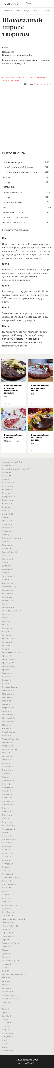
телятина (8, 922)
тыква (6, 957)
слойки (7, 881)
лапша (7, 680)
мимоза (7, 711)
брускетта (8, 483)
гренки (7, 549)
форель (7, 988)
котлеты (7, 646)
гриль (6, 556)
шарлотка (8, 1030)
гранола (7, 545)
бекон (6, 472)
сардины (7, 850)
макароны (8, 691)
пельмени (8, 781)
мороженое (9, 722)
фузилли (7, 1002)
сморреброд (9, 884)
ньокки (6, 736)
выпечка (35, 77)
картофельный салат (13, 611)
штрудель (8, 1037)
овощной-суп (10, 739)
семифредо (8, 864)
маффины (8, 708)
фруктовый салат (11, 999)
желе (6, 573)
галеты (6, 517)
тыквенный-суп (10, 961)
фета (6, 978)
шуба (6, 1040)
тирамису (8, 933)
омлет (6, 763)
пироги (7, 798)
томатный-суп (10, 936)
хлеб (6, 1009)
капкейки (7, 594)
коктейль (8, 635)
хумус (6, 1012)
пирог (43, 77)
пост (6, 819)
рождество (9, 829)
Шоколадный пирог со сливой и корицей (40, 437)
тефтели (7, 929)
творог (6, 81)
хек (5, 1006)
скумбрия (8, 874)
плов (5, 808)
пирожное (8, 805)
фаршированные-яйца (14, 974)
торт (5, 940)
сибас (6, 867)
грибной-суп (9, 552)
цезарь (6, 1016)
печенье (8, 787)
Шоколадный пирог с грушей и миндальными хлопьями (13, 389)
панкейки (8, 770)
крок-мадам (9, 666)
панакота (8, 767)
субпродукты (10, 905)
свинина (8, 853)
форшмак (8, 992)
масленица (9, 697)
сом (5, 891)
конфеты (7, 642)
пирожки (8, 801)
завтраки (7, 11)
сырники (7, 916)
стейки (7, 902)
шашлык (7, 1033)
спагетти (8, 898)
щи (5, 1047)
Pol (34, 1063)
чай (5, 1019)
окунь (6, 753)
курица (7, 673)
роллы (7, 832)
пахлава (7, 774)
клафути (7, 628)
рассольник (9, 826)
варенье (7, 504)
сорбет (6, 895)
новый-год (9, 732)
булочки (7, 490)
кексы (6, 618)
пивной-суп (9, 791)
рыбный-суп (9, 839)
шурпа (6, 1044)
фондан (7, 985)
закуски (47, 11)
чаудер (6, 1023)
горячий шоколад (11, 538)
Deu (29, 1063)
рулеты (7, 836)
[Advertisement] (27, 120)
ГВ (10, 47)
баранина (8, 465)
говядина (8, 531)
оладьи (7, 756)
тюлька (6, 964)
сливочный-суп (11, 877)
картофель (9, 607)
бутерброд (8, 497)
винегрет (7, 507)
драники (7, 569)
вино (6, 510)
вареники (8, 500)
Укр (20, 1063)
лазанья (7, 677)
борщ (6, 479)
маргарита (8, 694)
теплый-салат (10, 926)
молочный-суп (10, 718)
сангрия (7, 846)
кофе (6, 649)
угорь (6, 967)
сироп (6, 871)
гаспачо (7, 524)
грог (5, 562)
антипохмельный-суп (13, 462)
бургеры (7, 493)
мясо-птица (22, 11)
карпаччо (8, 601)
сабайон (7, 843)
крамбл (7, 656)
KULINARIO (10, 3)
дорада (7, 566)
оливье (7, 760)
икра (6, 580)
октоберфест (9, 749)
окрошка (7, 746)
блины (7, 476)
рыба (36, 11)
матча (6, 704)
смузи (6, 888)
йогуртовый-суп (11, 587)
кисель (6, 621)
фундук (15, 81)
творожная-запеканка (13, 919)
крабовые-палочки (12, 652)
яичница (7, 1051)
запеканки (8, 576)
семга (6, 860)
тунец (6, 954)
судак (6, 909)
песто (6, 784)
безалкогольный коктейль (15, 469)
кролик (7, 670)
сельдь (7, 857)
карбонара (8, 597)
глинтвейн (8, 528)
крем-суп (8, 663)
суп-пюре (8, 912)
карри (6, 604)
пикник (7, 794)
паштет (7, 777)
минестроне (9, 715)
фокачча (7, 981)
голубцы (7, 535)
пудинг (7, 822)
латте (6, 684)
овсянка (7, 742)
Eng (24, 1063)
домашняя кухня (11, 77)
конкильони (9, 639)
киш (5, 625)
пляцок (6, 812)
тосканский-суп (11, 943)
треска (6, 950)
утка (5, 971)
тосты (6, 947)
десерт (25, 77)
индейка (7, 583)
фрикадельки (10, 995)
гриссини (7, 559)
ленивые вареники (12, 687)
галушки (7, 521)
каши (6, 614)
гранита (7, 542)
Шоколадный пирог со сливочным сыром (40, 388)
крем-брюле (9, 659)
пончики (7, 815)
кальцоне (8, 590)
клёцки (6, 632)
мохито (7, 725)
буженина (8, 486)
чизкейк (7, 1026)
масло (7, 701)
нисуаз (6, 729)
